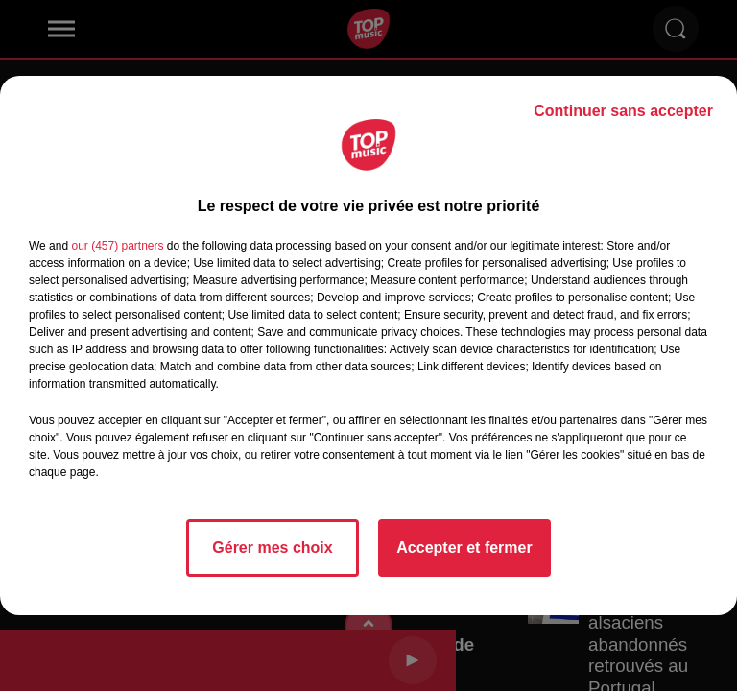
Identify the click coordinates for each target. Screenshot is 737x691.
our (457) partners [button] (117, 245)
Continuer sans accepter (623, 111)
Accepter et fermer (464, 547)
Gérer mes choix (272, 547)
